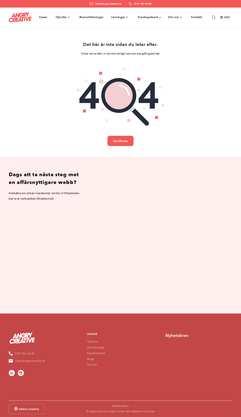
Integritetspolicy (120, 405)
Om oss (92, 364)
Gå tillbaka (120, 141)
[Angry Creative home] (20, 17)
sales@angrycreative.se (27, 361)
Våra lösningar (96, 347)
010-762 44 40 (21, 353)
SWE (225, 17)
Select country (26, 409)
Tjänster (92, 341)
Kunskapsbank (96, 353)
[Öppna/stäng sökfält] (213, 17)
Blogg (90, 359)
